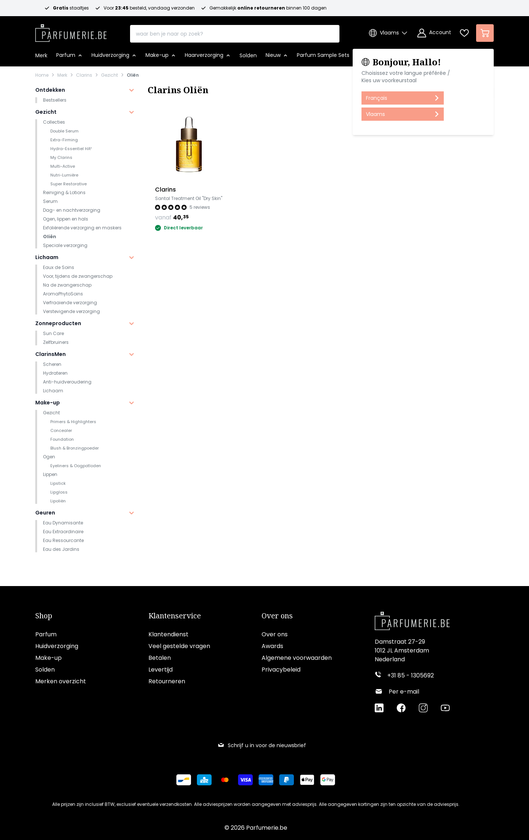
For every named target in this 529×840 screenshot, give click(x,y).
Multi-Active (62, 166)
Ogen (49, 457)
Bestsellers (54, 100)
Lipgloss (59, 492)
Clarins (84, 75)
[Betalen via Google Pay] (327, 780)
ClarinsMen (50, 354)
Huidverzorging (56, 646)
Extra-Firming (64, 140)
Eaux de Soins (58, 267)
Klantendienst (168, 634)
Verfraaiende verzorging (70, 302)
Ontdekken (50, 90)
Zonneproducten (58, 323)
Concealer (61, 430)
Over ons (277, 616)
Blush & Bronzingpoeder (74, 448)
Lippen (50, 474)
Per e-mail (404, 692)
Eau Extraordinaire (63, 531)
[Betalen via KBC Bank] (204, 780)
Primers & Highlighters (73, 422)
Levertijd (160, 670)
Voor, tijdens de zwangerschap (77, 276)
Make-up (47, 402)
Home (41, 75)
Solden (45, 670)
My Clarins (61, 157)
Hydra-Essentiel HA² (70, 149)
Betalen (159, 658)
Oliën (133, 75)
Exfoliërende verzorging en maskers (82, 228)
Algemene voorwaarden (297, 658)
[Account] (434, 33)
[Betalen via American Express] (266, 780)
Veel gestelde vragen (179, 646)
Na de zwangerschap (67, 285)
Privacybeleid (281, 670)
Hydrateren (55, 373)
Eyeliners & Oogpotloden (75, 466)
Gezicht (109, 75)
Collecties (54, 122)
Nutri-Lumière (64, 175)
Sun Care (53, 333)
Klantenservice (174, 616)
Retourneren (166, 681)
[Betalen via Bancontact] (183, 780)
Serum (50, 201)
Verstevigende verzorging (71, 311)
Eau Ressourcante (63, 540)
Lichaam (46, 257)
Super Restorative (68, 184)
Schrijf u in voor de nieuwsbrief (261, 745)
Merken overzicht (60, 681)
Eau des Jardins (61, 549)
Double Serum (64, 131)
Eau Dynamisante (63, 523)
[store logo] (71, 31)
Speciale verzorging (65, 245)
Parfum (46, 634)
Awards (272, 646)
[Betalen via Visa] (245, 780)
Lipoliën (58, 501)
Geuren (45, 512)
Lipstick (58, 483)
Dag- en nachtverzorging (71, 210)
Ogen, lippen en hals (65, 219)
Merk (62, 75)
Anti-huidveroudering (67, 382)
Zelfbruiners (56, 342)
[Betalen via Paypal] (286, 780)
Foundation (62, 439)
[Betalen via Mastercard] (224, 780)
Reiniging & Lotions (64, 192)
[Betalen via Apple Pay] (307, 780)
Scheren (52, 364)
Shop (43, 616)
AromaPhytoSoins (63, 294)
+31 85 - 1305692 (410, 676)
